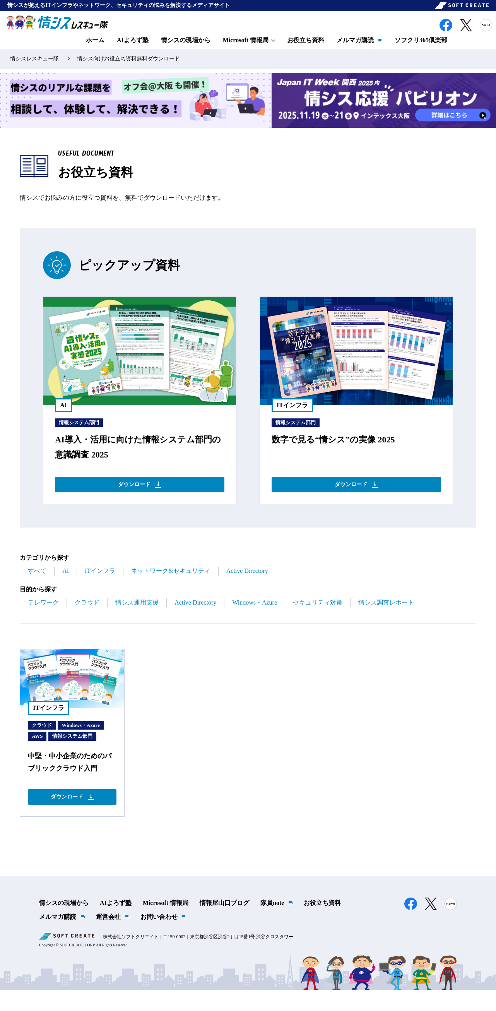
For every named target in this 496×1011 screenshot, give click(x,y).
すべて (37, 588)
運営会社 (108, 938)
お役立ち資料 (305, 49)
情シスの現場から (185, 49)
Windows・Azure (254, 620)
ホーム (95, 49)
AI (65, 588)
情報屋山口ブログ (224, 924)
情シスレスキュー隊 (34, 72)
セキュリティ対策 (317, 620)
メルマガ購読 (355, 49)
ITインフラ (100, 588)
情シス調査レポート (386, 620)
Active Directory (247, 588)
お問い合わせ (159, 938)
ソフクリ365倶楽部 (421, 49)
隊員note (272, 924)
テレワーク (43, 620)
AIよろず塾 (133, 49)
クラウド (87, 620)
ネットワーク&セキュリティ (170, 588)
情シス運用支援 (137, 620)
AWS (37, 753)
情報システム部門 (79, 436)
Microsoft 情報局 (165, 924)
